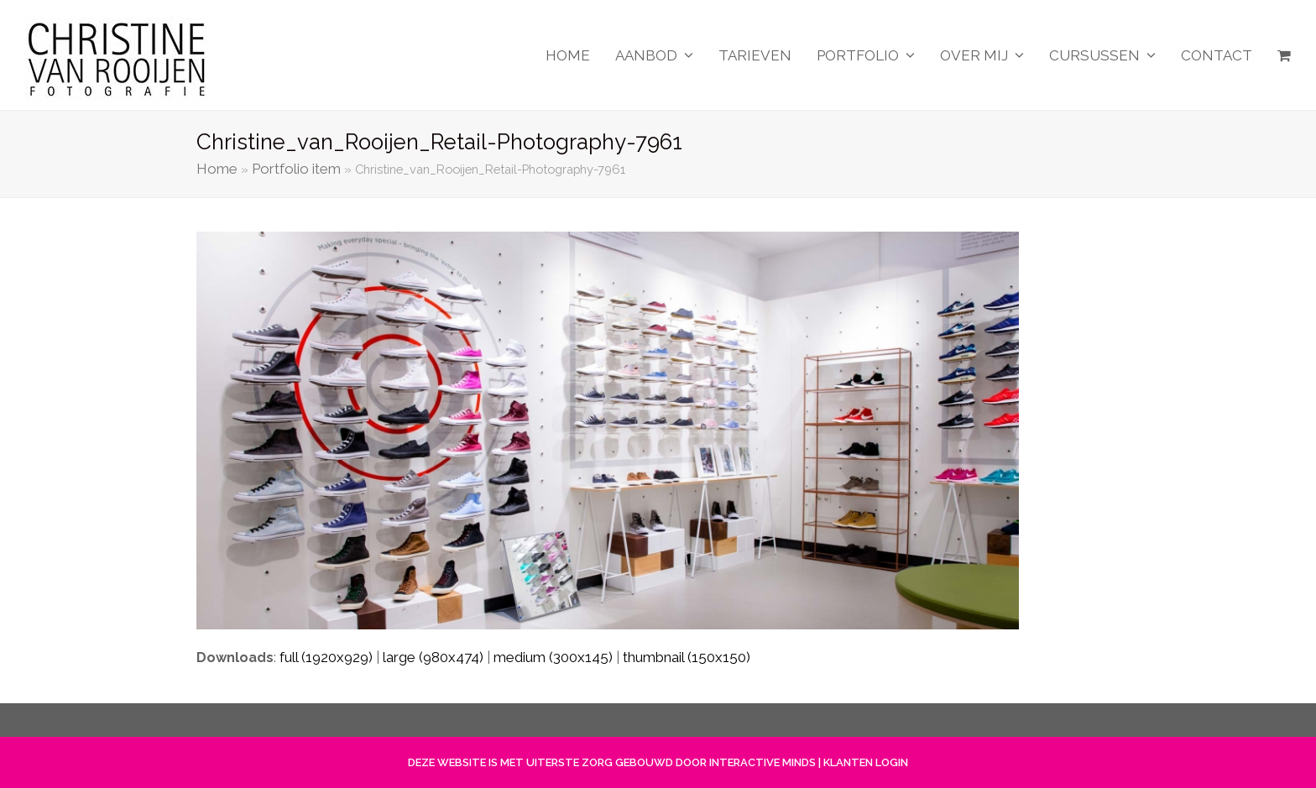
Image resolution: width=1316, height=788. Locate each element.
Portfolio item (296, 168)
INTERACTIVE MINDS (762, 762)
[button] (1284, 55)
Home (217, 168)
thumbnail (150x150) (686, 657)
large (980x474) (433, 657)
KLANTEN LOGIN (865, 762)
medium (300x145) (553, 657)
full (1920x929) (326, 657)
